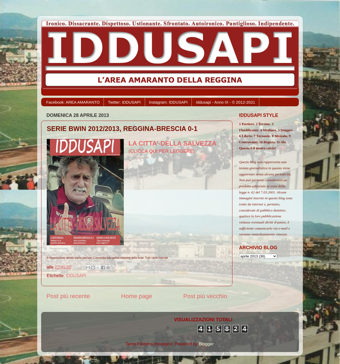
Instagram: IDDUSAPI (168, 102)
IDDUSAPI (76, 275)
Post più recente (68, 296)
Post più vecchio (205, 296)
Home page (136, 296)
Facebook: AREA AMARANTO (73, 102)
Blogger (206, 343)
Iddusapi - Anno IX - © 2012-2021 (225, 102)
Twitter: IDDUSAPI (124, 102)
